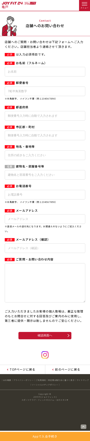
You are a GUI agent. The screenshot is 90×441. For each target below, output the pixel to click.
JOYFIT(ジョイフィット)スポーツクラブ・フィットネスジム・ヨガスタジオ (45, 406)
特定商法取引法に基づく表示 (61, 387)
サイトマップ (83, 387)
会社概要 (7, 387)
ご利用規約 (41, 387)
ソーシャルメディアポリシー (45, 392)
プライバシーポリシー (23, 387)
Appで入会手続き (45, 436)
